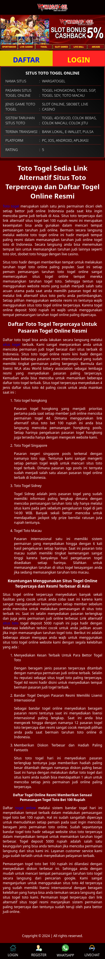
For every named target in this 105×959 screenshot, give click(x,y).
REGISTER (38, 951)
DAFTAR (26, 59)
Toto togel (11, 206)
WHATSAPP (65, 951)
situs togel (11, 344)
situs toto (10, 623)
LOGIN (78, 59)
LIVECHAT (92, 951)
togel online (25, 807)
